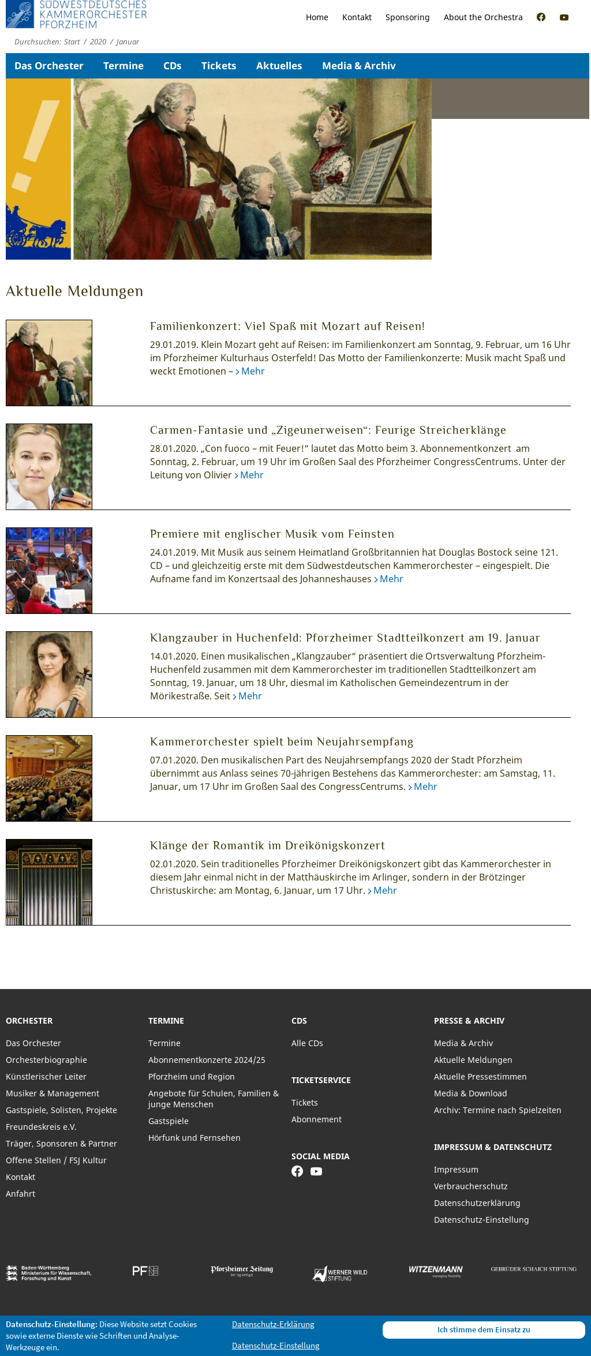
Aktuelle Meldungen (473, 1059)
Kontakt (357, 17)
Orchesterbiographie (46, 1059)
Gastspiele (168, 1120)
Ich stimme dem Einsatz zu (483, 1329)
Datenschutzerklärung (477, 1202)
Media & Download (470, 1093)
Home (317, 17)
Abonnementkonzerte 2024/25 (206, 1059)
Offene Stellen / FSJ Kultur (56, 1160)
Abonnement (316, 1119)
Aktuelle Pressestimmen (480, 1076)
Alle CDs (307, 1042)
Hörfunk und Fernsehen (194, 1137)
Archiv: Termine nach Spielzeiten (498, 1109)
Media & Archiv (359, 65)
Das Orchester (49, 65)
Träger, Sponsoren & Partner (61, 1143)
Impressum (456, 1169)
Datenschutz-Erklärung (273, 1323)
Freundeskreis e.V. (41, 1126)
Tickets (219, 65)
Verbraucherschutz (471, 1186)
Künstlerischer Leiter (46, 1076)
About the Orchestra (483, 17)
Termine (123, 65)
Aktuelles (279, 65)
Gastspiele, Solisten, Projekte (61, 1109)
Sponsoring (408, 17)
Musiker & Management (52, 1093)
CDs (172, 65)
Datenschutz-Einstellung (481, 1219)
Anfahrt (20, 1193)
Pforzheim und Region (191, 1076)
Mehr (253, 371)
